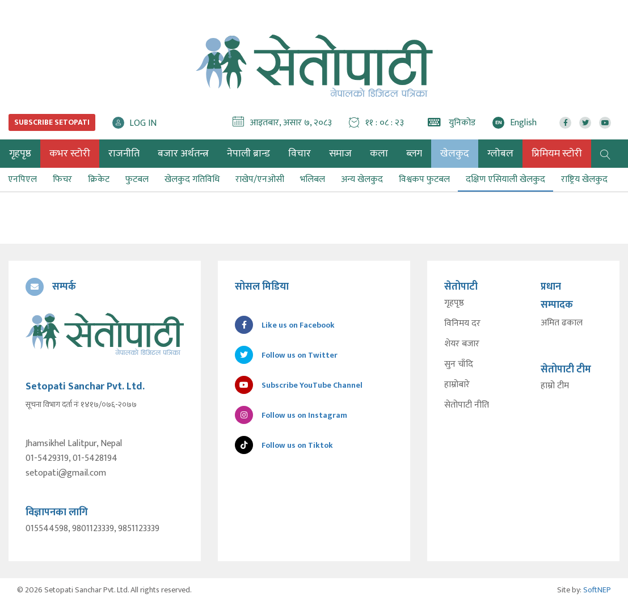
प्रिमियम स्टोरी (557, 153)
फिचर (62, 179)
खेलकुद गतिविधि (192, 179)
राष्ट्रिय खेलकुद (584, 179)
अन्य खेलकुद (362, 179)
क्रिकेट (98, 179)
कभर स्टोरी (69, 153)
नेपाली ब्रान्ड (248, 153)
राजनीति (124, 153)
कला (379, 153)
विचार (299, 153)
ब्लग (414, 153)
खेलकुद (454, 153)
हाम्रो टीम (555, 386)
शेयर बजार (461, 344)
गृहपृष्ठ (454, 303)
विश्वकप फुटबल (424, 179)
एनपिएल (22, 179)
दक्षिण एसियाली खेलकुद (505, 179)
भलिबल (312, 179)
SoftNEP (597, 589)
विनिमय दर (462, 323)
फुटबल (137, 179)
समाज (340, 153)
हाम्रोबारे (457, 385)
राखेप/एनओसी (259, 179)
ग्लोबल (500, 153)
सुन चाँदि (458, 364)
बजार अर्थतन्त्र (183, 153)
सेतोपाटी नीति (466, 405)
